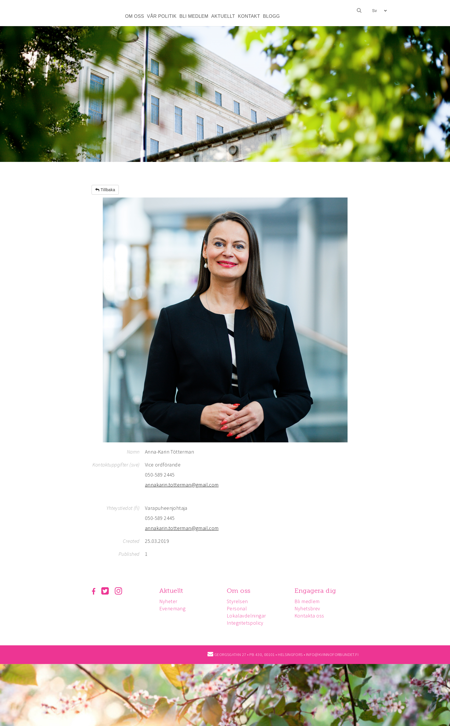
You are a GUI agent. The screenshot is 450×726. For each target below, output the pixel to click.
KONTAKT (249, 16)
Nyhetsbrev (307, 608)
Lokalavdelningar (246, 615)
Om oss (238, 591)
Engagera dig (315, 591)
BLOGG (271, 16)
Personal (237, 608)
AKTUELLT (223, 16)
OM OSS (134, 16)
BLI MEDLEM (193, 16)
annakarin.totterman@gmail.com (182, 484)
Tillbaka (105, 189)
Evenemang (172, 608)
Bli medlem (307, 601)
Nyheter (168, 601)
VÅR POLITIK (161, 16)
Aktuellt (171, 591)
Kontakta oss (309, 615)
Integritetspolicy (245, 622)
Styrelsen (237, 601)
